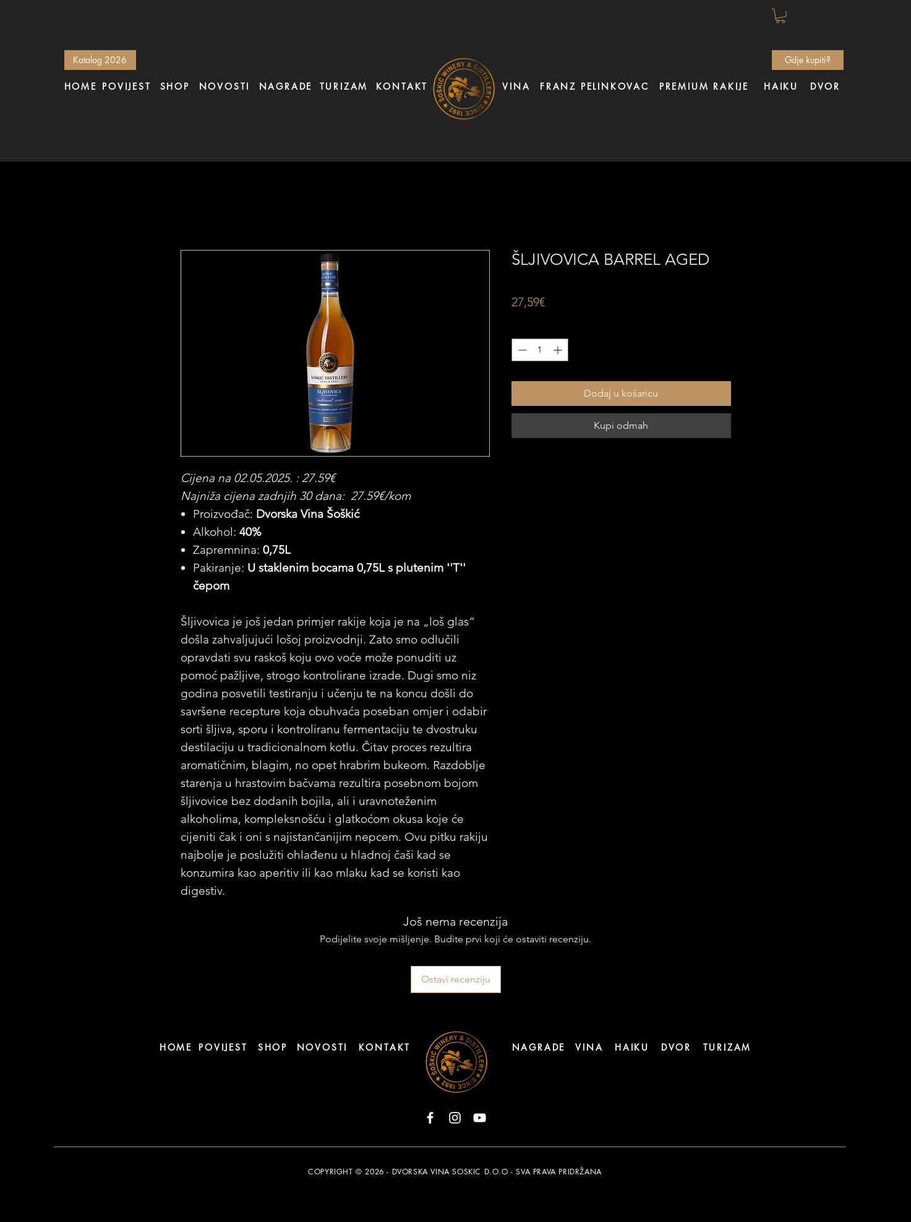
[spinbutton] (540, 350)
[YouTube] (479, 1117)
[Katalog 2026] (100, 60)
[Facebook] (430, 1117)
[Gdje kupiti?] (808, 60)
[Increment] (559, 350)
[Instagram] (455, 1117)
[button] (780, 16)
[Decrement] (521, 350)
